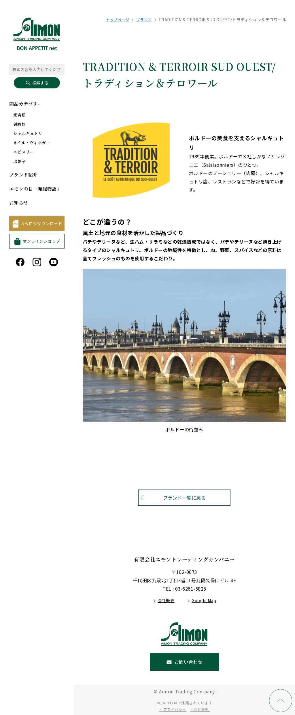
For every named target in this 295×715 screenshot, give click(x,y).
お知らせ (18, 202)
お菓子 (19, 161)
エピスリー (23, 152)
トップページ (115, 19)
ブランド (143, 19)
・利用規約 (199, 709)
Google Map (204, 600)
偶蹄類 (19, 124)
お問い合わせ (188, 661)
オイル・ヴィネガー (31, 142)
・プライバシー (172, 709)
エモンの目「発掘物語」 (35, 188)
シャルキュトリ (27, 133)
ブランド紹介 (23, 174)
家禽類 (19, 115)
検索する (36, 83)
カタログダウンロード (41, 223)
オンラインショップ (41, 241)
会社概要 (166, 600)
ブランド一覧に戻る (184, 497)
